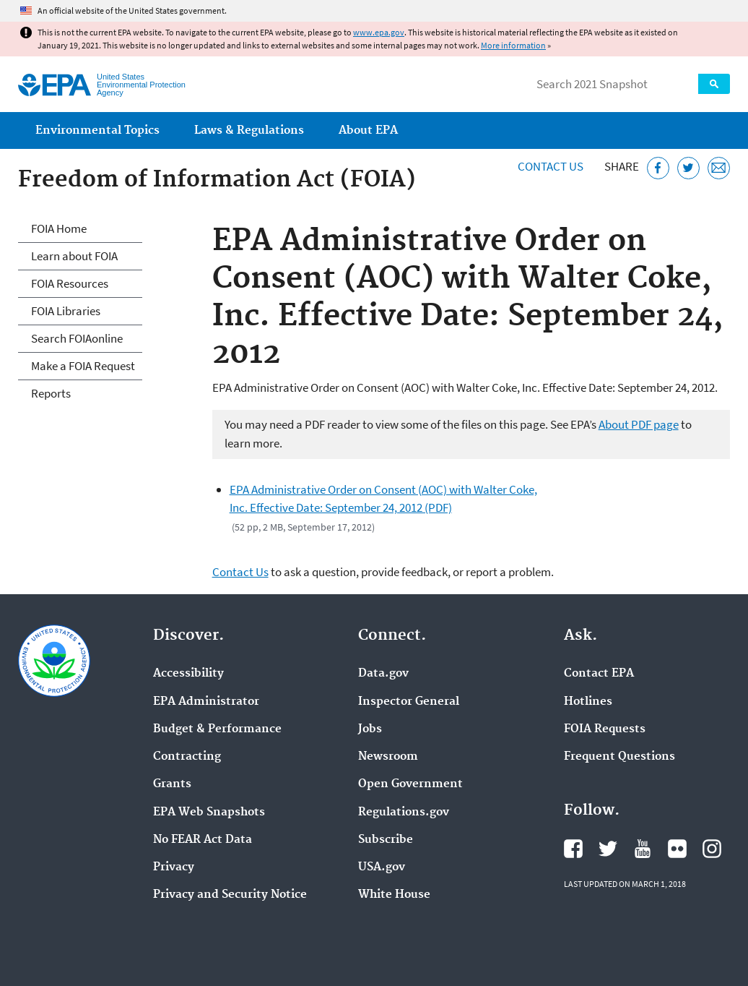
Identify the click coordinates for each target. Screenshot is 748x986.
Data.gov (383, 673)
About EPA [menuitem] (368, 130)
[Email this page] (719, 168)
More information (513, 45)
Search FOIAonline (77, 338)
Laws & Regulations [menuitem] (249, 130)
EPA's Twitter (608, 848)
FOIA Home (59, 228)
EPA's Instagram (712, 848)
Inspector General (408, 701)
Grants (172, 784)
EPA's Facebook (573, 848)
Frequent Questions (619, 756)
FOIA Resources (69, 283)
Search (714, 84)
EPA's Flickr (677, 848)
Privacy (173, 867)
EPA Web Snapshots (209, 812)
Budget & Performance (217, 729)
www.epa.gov (378, 32)
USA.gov (381, 867)
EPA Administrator (206, 701)
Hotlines (588, 701)
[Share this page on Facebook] (658, 168)
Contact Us (550, 166)
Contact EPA (599, 673)
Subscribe (385, 839)
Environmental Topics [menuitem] (97, 130)
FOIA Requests (604, 729)
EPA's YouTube (642, 848)
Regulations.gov (403, 812)
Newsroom (388, 756)
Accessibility (188, 673)
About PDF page (639, 424)
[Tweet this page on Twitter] (688, 168)
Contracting (187, 756)
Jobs (370, 729)
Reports (51, 393)
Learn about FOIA (74, 256)
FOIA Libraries (65, 311)
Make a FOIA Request (83, 366)
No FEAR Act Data (202, 839)
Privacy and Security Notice (230, 894)
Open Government (410, 784)
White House (394, 894)
